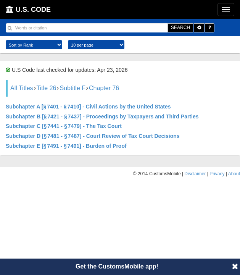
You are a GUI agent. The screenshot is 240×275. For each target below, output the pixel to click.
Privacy (216, 173)
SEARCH (180, 27)
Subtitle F (72, 88)
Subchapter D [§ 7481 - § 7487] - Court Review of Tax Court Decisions (93, 136)
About (234, 173)
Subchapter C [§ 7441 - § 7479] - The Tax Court (64, 126)
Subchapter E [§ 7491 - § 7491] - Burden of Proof (66, 146)
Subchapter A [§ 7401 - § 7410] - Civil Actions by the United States (88, 107)
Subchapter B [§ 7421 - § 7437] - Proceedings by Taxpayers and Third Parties (102, 116)
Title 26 (46, 88)
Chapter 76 (104, 88)
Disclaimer (195, 173)
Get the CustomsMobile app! (117, 266)
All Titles (21, 88)
